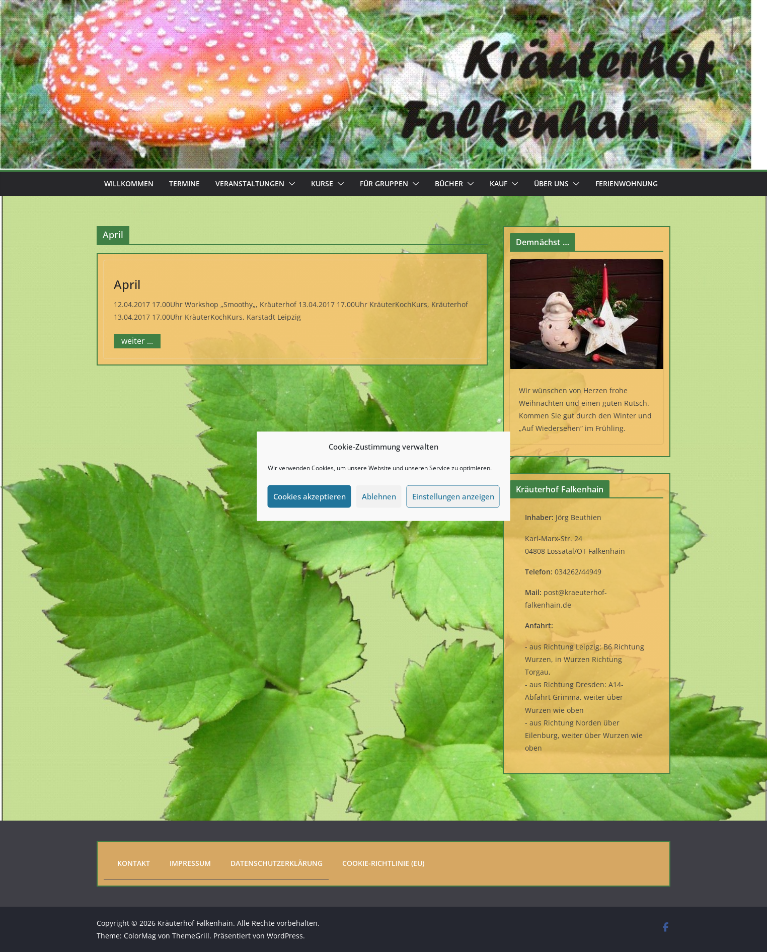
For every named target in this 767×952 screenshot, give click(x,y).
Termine (184, 183)
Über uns (551, 183)
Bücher (449, 183)
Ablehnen (379, 496)
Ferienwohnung (626, 183)
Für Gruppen (384, 183)
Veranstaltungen (249, 183)
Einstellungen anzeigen (453, 496)
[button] (289, 184)
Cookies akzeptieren (309, 496)
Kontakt (133, 863)
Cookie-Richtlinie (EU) (383, 863)
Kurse (322, 183)
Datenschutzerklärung (277, 863)
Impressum (190, 863)
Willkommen (129, 183)
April (127, 284)
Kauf (498, 183)
